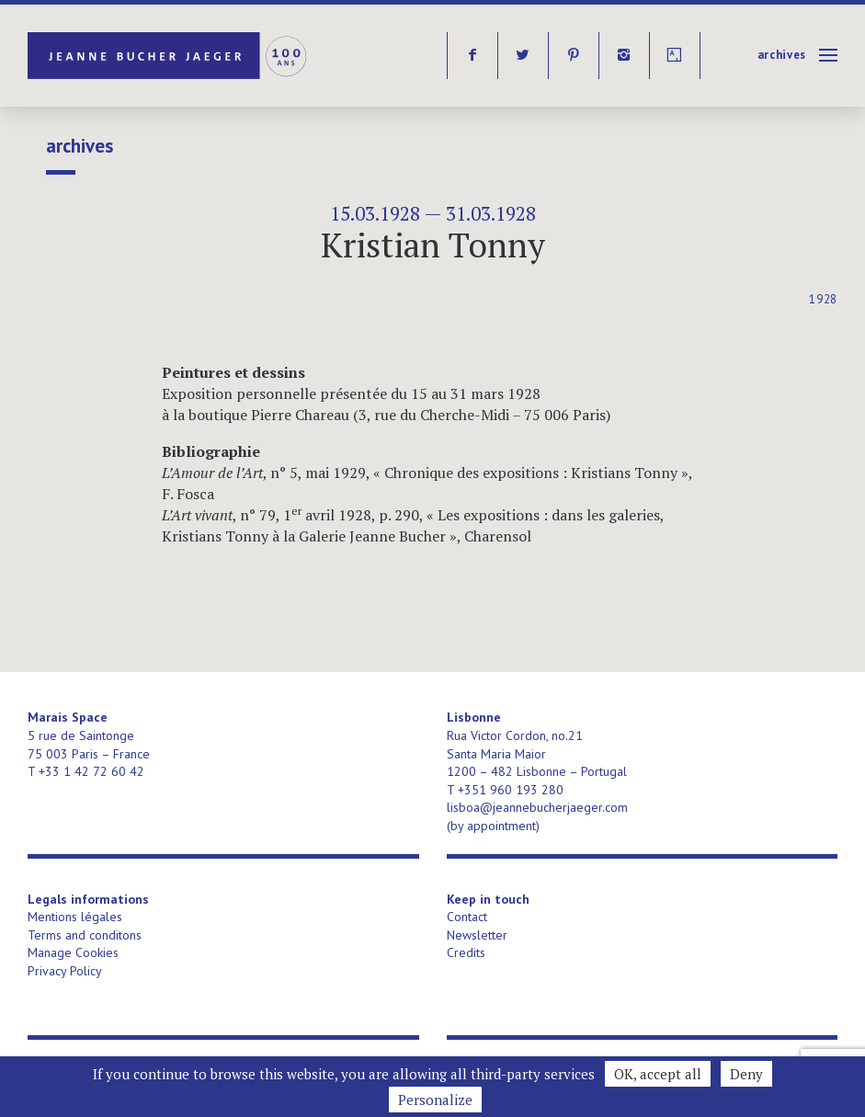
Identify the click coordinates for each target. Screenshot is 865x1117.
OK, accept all (657, 1074)
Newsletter (477, 935)
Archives (781, 55)
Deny (746, 1074)
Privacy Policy (65, 971)
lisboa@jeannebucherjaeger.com (537, 807)
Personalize (435, 1099)
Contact (467, 916)
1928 (823, 299)
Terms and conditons (85, 935)
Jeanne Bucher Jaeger (169, 55)
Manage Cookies (73, 952)
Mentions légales (75, 916)
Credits (466, 952)
